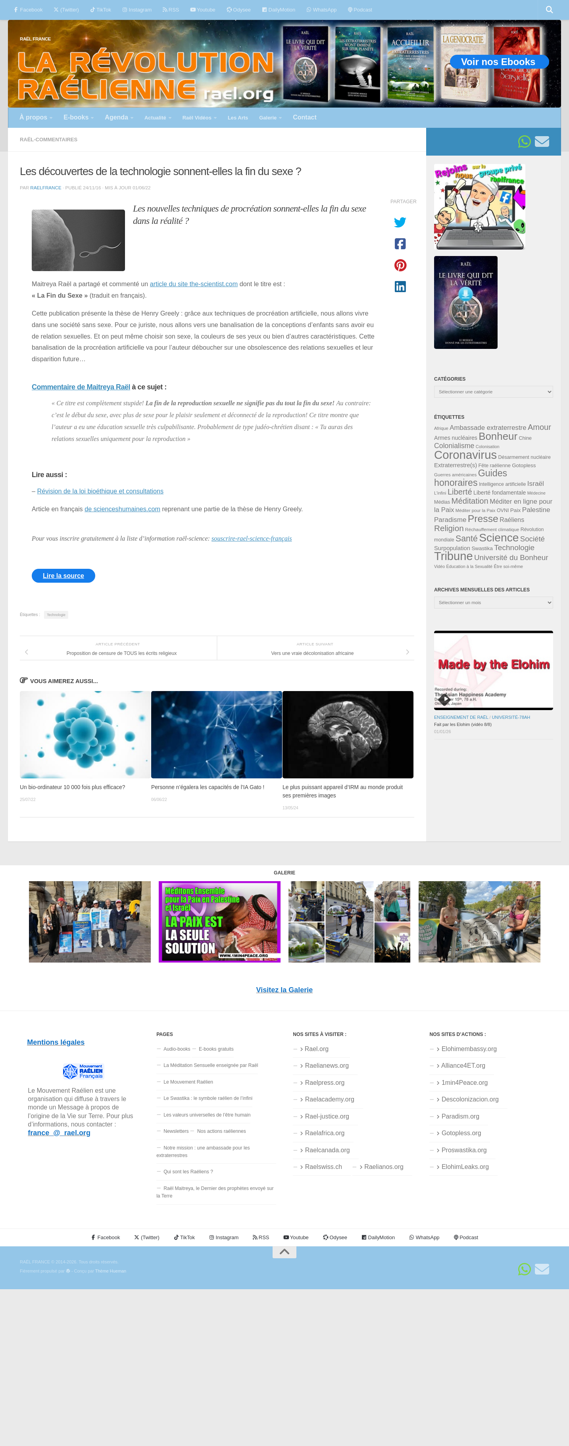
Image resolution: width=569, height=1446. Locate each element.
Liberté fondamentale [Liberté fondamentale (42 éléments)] (499, 492)
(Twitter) (66, 10)
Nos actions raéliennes (221, 1131)
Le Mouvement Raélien (188, 1082)
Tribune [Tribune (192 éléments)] (453, 556)
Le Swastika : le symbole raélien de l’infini (207, 1098)
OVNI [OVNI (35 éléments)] (503, 510)
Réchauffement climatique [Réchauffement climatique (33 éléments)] (492, 529)
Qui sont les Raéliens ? (188, 1172)
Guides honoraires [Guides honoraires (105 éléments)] (470, 477)
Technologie (56, 615)
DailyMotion (278, 10)
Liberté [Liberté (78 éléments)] (460, 491)
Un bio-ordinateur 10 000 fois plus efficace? (72, 787)
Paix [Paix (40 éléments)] (515, 510)
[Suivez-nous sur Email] (542, 142)
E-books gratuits (216, 1049)
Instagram (137, 10)
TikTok (100, 10)
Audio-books (176, 1049)
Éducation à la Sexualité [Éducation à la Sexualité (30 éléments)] (469, 566)
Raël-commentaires (48, 139)
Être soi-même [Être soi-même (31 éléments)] (508, 566)
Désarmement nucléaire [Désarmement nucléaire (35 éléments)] (524, 457)
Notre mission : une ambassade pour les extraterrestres (203, 1151)
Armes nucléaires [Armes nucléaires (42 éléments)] (455, 438)
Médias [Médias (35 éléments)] (442, 502)
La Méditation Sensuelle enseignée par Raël (210, 1065)
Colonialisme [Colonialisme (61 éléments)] (454, 446)
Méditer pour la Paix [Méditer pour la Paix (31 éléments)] (476, 510)
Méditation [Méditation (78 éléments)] (470, 501)
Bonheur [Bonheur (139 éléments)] (498, 436)
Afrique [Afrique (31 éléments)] (441, 428)
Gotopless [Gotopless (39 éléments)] (524, 465)
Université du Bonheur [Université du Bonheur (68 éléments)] (511, 557)
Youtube (202, 10)
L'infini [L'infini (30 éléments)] (440, 493)
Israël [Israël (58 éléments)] (535, 483)
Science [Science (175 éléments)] (499, 537)
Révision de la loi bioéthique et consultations (100, 491)
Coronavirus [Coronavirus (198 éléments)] (465, 454)
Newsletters (175, 1131)
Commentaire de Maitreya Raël (81, 387)
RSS (171, 10)
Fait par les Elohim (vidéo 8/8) (463, 724)
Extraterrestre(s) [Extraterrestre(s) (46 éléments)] (455, 465)
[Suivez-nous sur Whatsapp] (524, 142)
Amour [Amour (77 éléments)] (539, 427)
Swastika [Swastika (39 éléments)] (482, 548)
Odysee (239, 10)
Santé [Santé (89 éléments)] (467, 538)
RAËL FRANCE (35, 38)
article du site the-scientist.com (194, 283)
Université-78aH (511, 717)
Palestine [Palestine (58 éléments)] (536, 510)
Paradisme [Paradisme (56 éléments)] (450, 520)
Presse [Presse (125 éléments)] (483, 518)
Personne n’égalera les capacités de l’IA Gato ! (207, 787)
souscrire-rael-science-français (251, 538)
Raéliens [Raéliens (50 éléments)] (512, 519)
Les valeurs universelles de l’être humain (206, 1115)
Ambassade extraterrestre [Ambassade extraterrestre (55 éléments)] (488, 427)
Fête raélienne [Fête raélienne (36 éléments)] (495, 465)
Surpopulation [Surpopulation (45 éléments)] (452, 548)
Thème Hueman (110, 1271)
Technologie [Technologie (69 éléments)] (514, 547)
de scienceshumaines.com (122, 508)
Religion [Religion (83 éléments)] (449, 528)
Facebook (27, 10)
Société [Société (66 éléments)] (532, 539)
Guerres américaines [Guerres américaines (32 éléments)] (455, 474)
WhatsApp (321, 10)
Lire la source (63, 575)
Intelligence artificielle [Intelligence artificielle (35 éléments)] (502, 484)
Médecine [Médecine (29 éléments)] (536, 493)
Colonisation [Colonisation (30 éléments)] (488, 446)
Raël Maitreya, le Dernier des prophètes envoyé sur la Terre (214, 1192)
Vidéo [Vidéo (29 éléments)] (439, 566)
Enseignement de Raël (461, 717)
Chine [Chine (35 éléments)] (525, 438)
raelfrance (45, 187)
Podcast (360, 10)
